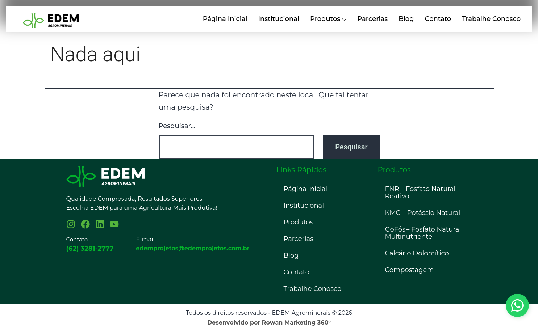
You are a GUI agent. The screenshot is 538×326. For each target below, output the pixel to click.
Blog (406, 19)
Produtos (328, 19)
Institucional (278, 19)
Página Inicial (225, 19)
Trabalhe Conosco (491, 19)
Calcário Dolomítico (417, 253)
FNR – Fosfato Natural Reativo (420, 192)
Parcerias (372, 19)
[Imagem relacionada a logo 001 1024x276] (51, 20)
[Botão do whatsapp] (517, 305)
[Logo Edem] (105, 176)
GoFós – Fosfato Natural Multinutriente (423, 233)
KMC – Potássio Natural (422, 213)
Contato (438, 19)
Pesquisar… (177, 126)
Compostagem (409, 270)
